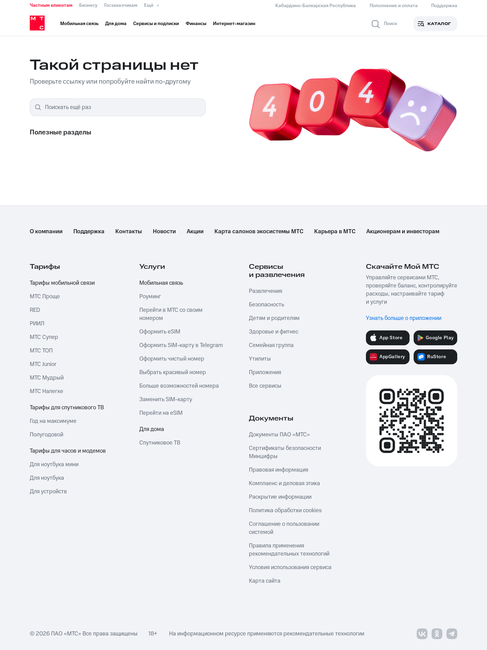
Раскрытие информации (280, 497)
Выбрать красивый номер (172, 372)
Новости (164, 232)
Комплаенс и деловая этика (284, 483)
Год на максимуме (53, 421)
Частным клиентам (51, 5)
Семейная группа (271, 345)
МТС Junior (43, 364)
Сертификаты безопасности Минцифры (285, 452)
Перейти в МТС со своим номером (171, 314)
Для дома (151, 429)
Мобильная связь (161, 283)
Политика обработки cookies (285, 510)
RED (35, 310)
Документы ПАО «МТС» (279, 435)
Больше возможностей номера (179, 386)
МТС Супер (44, 337)
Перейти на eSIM (161, 413)
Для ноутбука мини (54, 464)
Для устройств (48, 492)
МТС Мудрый (47, 378)
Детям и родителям (274, 318)
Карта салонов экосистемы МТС (258, 232)
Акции (195, 232)
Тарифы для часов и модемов (68, 451)
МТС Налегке (46, 391)
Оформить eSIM (159, 332)
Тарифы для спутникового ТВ (67, 408)
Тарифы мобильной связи (62, 283)
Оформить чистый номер (171, 359)
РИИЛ (37, 324)
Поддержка (89, 232)
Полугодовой (46, 435)
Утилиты (260, 359)
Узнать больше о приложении (403, 318)
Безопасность (266, 305)
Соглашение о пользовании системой (284, 528)
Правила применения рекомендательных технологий (289, 550)
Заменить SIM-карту (165, 399)
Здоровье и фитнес (273, 332)
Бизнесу (88, 5)
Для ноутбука (47, 478)
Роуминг (150, 296)
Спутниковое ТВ (159, 443)
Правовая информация (278, 470)
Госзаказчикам (120, 5)
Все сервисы (265, 386)
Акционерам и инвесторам (402, 232)
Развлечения (265, 291)
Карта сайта (264, 581)
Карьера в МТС (334, 232)
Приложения (265, 372)
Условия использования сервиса (290, 567)
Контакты (128, 232)
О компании (46, 232)
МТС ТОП (41, 351)
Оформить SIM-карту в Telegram (181, 345)
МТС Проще (45, 296)
